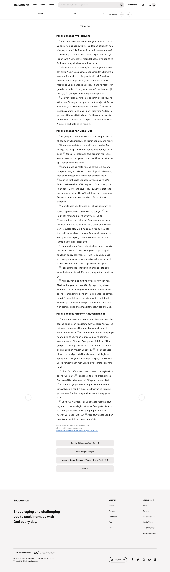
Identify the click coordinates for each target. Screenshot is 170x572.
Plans (43, 5)
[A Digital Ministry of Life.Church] (85, 551)
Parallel (113, 14)
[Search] (88, 5)
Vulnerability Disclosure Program (25, 561)
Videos (51, 5)
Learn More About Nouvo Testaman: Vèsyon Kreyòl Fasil (77, 431)
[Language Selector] (143, 4)
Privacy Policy (43, 558)
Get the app (132, 5)
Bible (35, 5)
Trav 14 (54, 13)
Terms (52, 558)
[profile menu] (152, 4)
